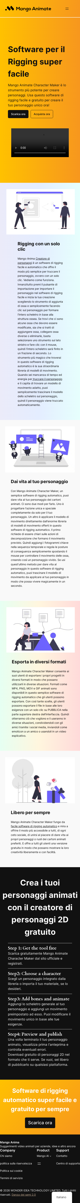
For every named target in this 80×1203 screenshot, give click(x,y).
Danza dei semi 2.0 (24, 1194)
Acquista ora (42, 113)
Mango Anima (9, 1142)
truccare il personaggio (47, 378)
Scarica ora (18, 113)
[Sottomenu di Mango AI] (50, 1155)
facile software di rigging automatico (34, 825)
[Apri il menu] (67, 8)
